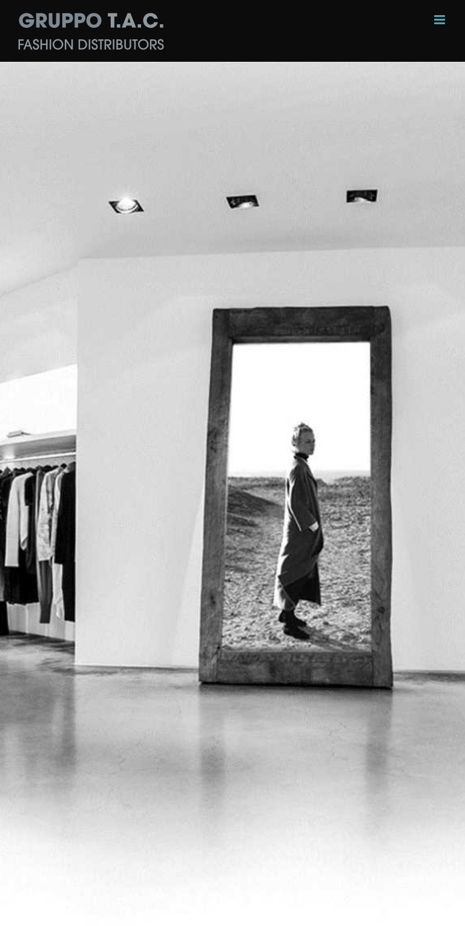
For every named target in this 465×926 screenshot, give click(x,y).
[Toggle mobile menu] (440, 19)
